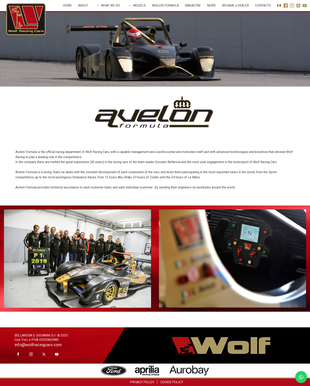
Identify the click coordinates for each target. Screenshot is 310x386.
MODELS (137, 5)
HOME (67, 5)
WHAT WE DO (108, 5)
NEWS (211, 5)
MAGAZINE (193, 5)
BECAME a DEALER (235, 5)
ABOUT (83, 5)
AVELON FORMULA (165, 5)
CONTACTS (263, 5)
